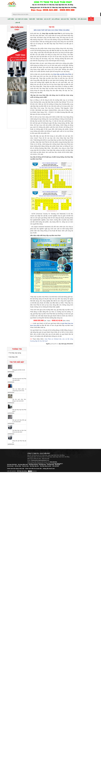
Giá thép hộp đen (34, 466)
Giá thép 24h (13, 357)
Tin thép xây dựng (15, 353)
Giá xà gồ (57, 464)
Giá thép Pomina (33, 464)
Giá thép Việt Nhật (12, 464)
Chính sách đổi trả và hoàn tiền (33, 468)
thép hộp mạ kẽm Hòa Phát (62, 74)
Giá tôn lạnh (10, 466)
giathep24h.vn (54, 343)
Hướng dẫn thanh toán (49, 468)
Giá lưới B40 (55, 466)
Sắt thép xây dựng (22, 471)
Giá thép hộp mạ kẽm (45, 466)
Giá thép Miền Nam (23, 464)
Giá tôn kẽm (18, 466)
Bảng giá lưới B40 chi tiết (18, 370)
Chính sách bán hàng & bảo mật (15, 468)
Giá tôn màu (25, 466)
